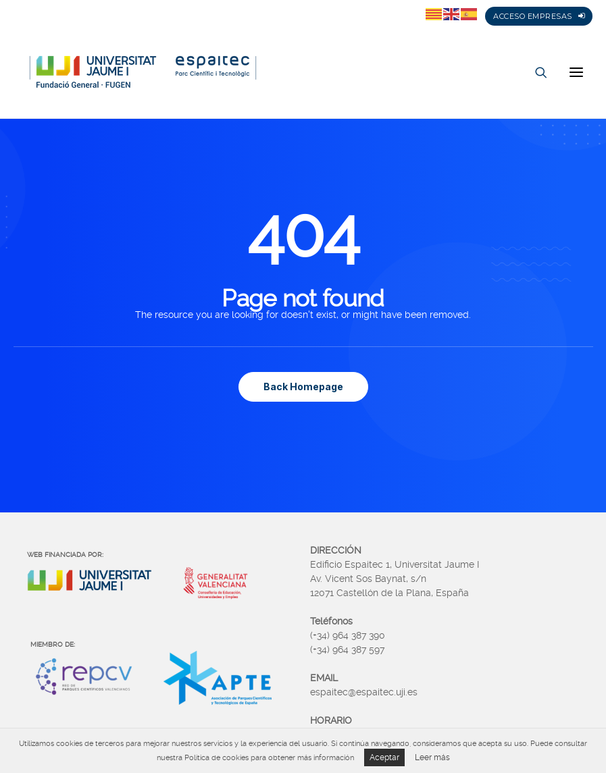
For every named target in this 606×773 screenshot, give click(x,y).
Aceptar (384, 757)
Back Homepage (303, 386)
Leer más (432, 757)
